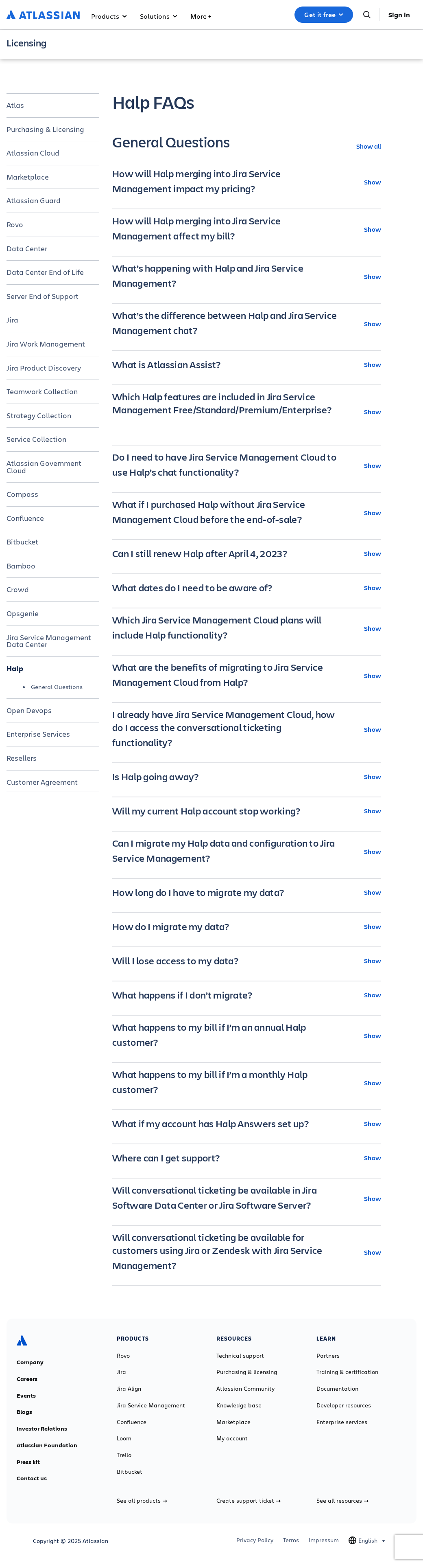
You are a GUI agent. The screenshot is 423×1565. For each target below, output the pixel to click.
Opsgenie (23, 613)
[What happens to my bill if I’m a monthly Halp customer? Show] (246, 1083)
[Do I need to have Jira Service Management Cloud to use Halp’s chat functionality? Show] (246, 465)
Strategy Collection (39, 415)
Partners (328, 1355)
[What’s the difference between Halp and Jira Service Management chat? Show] (246, 324)
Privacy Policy (254, 1540)
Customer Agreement (42, 782)
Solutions (158, 16)
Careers (27, 1379)
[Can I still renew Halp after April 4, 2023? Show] (246, 553)
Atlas (15, 105)
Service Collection (36, 439)
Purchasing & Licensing (45, 129)
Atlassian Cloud (33, 153)
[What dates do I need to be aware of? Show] (246, 587)
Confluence (25, 518)
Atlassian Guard (34, 200)
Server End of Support (42, 296)
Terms (291, 1540)
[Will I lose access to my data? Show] (246, 960)
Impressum (324, 1540)
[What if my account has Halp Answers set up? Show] (246, 1123)
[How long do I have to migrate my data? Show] (246, 892)
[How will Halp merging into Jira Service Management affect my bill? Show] (246, 229)
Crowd (18, 589)
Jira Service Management (151, 1405)
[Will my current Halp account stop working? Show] (246, 810)
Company (30, 1362)
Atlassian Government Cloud (44, 466)
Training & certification (347, 1372)
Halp (15, 668)
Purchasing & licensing (246, 1372)
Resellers (22, 758)
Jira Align (129, 1388)
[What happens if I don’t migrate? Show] (246, 994)
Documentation (337, 1388)
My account (232, 1438)
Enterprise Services (38, 734)
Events (26, 1395)
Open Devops (29, 710)
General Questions (57, 687)
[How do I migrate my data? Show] (246, 926)
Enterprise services (341, 1422)
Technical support (240, 1355)
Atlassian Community (245, 1388)
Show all (368, 146)
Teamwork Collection (42, 391)
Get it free (323, 14)
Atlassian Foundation (47, 1445)
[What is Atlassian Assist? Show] (246, 364)
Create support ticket (248, 1500)
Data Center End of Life (45, 272)
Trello (124, 1455)
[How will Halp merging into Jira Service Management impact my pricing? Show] (246, 182)
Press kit (28, 1462)
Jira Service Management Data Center (49, 641)
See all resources (342, 1500)
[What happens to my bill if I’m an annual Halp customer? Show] (246, 1036)
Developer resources (343, 1405)
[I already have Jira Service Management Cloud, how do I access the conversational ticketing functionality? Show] (246, 729)
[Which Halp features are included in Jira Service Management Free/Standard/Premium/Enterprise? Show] (246, 411)
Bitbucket (22, 542)
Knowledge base (239, 1405)
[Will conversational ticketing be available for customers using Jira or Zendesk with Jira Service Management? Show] (246, 1252)
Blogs (24, 1412)
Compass (22, 494)
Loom (124, 1438)
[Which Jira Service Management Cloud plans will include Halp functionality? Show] (246, 628)
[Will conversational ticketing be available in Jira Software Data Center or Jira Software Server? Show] (246, 1198)
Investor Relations (42, 1428)
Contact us (32, 1478)
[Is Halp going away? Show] (246, 776)
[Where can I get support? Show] (246, 1157)
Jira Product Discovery (44, 368)
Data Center (27, 248)
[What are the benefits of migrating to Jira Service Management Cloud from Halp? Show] (246, 676)
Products (109, 16)
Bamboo (21, 566)
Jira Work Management (46, 344)
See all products (142, 1500)
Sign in (399, 14)
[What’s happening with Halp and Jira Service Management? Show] (246, 276)
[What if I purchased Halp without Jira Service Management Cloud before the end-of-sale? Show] (246, 513)
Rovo (15, 224)
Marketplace (28, 177)
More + (200, 16)
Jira (12, 320)
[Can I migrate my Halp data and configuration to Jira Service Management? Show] (246, 851)
